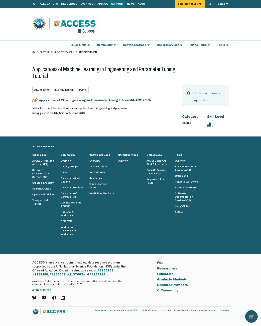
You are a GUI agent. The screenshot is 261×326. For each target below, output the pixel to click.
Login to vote (200, 100)
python (83, 89)
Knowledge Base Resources (68, 52)
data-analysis (42, 89)
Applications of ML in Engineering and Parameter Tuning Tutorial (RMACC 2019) (95, 100)
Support (44, 52)
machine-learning (64, 89)
